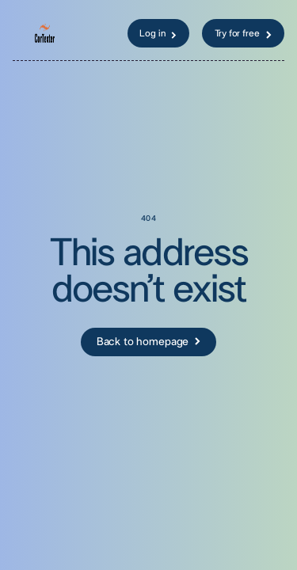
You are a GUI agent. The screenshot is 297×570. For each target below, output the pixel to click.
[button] (21, 33)
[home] (55, 33)
